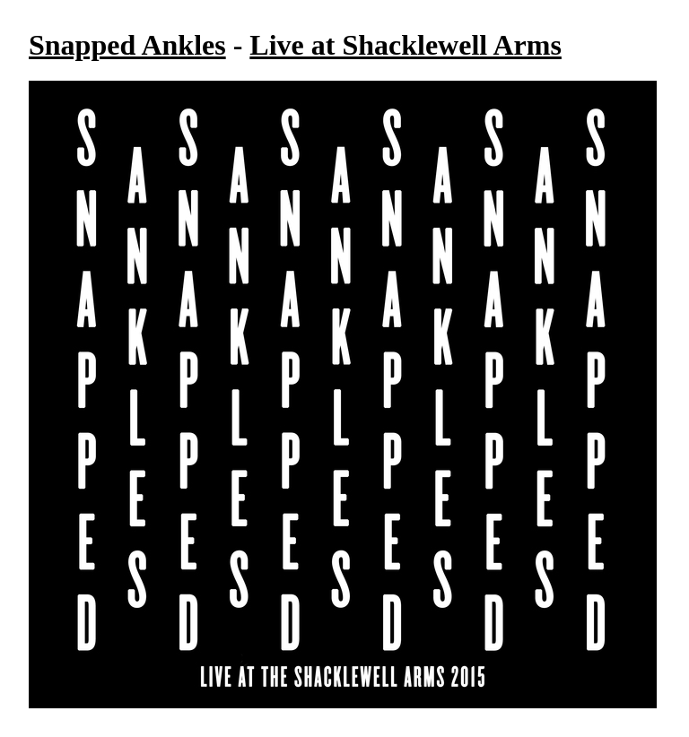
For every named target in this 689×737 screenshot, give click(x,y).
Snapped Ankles (127, 45)
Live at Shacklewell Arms (405, 45)
